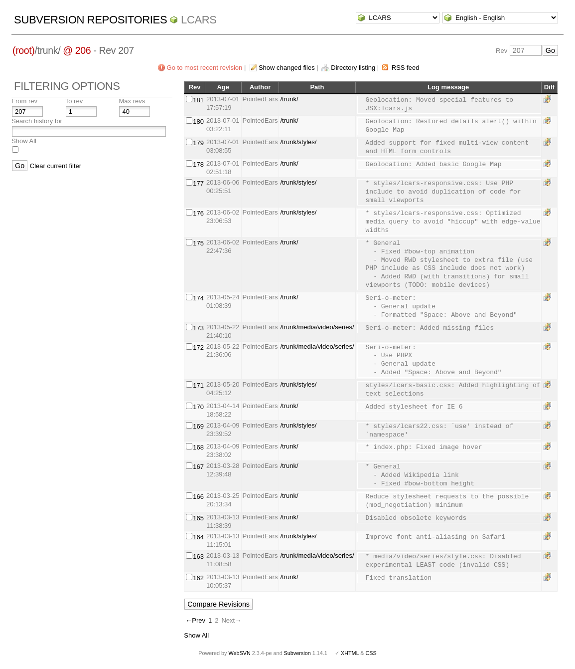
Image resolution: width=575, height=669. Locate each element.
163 (198, 556)
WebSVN (239, 653)
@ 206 (77, 50)
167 (198, 466)
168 (198, 447)
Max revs (132, 101)
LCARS (199, 19)
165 (198, 518)
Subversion (297, 653)
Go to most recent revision (205, 67)
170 (198, 407)
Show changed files (287, 67)
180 (198, 121)
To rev (74, 101)
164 (198, 537)
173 (198, 328)
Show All (23, 141)
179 (198, 143)
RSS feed (406, 67)
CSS (371, 653)
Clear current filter (55, 166)
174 (198, 298)
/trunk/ (289, 99)
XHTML (350, 653)
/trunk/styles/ (298, 142)
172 (198, 347)
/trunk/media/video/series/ (317, 327)
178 (198, 164)
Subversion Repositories (90, 19)
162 (198, 578)
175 (198, 243)
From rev (24, 101)
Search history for (36, 121)
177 (198, 183)
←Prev (195, 620)
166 (198, 496)
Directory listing (353, 67)
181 (198, 100)
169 (198, 426)
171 (198, 385)
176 (198, 213)
